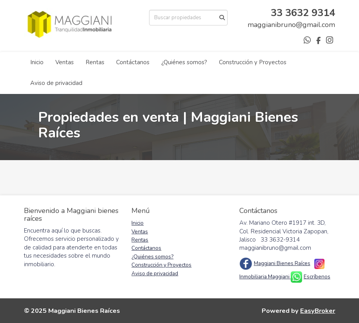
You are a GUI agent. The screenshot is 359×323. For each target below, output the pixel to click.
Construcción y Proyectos (252, 62)
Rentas (95, 62)
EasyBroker (317, 310)
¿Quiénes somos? (184, 62)
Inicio (37, 62)
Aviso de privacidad (56, 83)
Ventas (64, 62)
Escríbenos (317, 276)
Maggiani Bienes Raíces (282, 263)
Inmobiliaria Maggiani (265, 276)
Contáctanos (132, 62)
